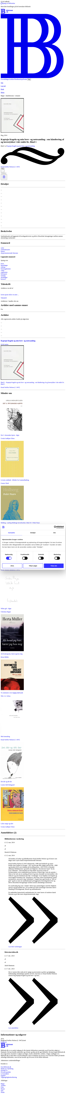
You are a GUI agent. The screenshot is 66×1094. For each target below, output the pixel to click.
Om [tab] (54, 532)
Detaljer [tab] (33, 532)
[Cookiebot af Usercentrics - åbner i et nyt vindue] (55, 527)
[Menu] (33, 92)
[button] (33, 1039)
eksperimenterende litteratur (9, 253)
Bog (3, 170)
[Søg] (33, 83)
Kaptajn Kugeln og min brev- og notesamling (21, 146)
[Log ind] (33, 86)
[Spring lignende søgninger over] (33, 260)
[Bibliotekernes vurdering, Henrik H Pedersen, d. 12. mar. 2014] (15, 946)
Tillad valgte (33, 566)
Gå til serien (4, 344)
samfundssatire (5, 249)
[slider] (33, 117)
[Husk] (33, 89)
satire (2, 248)
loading (4, 173)
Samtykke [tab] (11, 532)
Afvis (12, 566)
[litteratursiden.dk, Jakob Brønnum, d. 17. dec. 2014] (13, 1028)
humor (3, 251)
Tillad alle (53, 566)
